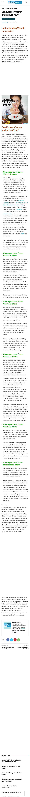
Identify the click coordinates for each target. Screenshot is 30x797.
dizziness (12, 205)
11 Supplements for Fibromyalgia (11, 792)
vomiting (6, 202)
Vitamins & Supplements (11, 8)
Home (3, 8)
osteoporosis (7, 214)
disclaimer (23, 628)
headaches (19, 202)
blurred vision (20, 205)
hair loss (19, 209)
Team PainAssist (13, 22)
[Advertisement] (15, 79)
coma (22, 233)
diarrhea (21, 200)
